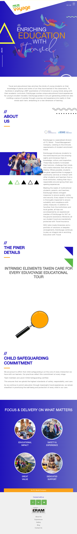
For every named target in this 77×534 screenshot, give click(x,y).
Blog (38, 525)
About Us (38, 517)
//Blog (2, 50)
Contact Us (38, 528)
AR (70, 5)
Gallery (38, 522)
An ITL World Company (38, 490)
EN (67, 5)
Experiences (38, 519)
